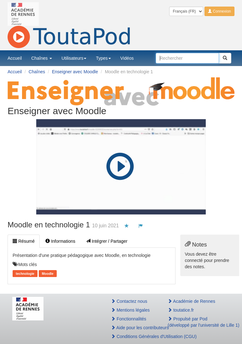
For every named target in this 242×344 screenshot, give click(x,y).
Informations (60, 241)
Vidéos (127, 58)
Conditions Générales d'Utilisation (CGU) (132, 336)
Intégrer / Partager (107, 241)
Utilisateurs (73, 58)
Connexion (219, 11)
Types (103, 58)
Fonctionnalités (128, 318)
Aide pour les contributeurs (132, 327)
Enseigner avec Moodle (75, 71)
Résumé (24, 241)
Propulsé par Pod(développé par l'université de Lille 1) (199, 322)
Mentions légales (130, 310)
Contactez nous (129, 301)
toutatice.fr (181, 310)
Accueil (15, 58)
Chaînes (41, 58)
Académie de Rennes (191, 301)
